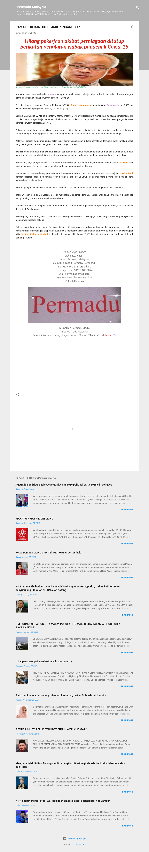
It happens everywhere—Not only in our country (44, 661)
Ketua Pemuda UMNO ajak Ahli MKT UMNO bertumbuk (48, 552)
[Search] (137, 7)
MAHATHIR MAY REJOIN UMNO (34, 518)
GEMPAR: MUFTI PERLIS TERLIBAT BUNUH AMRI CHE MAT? (51, 729)
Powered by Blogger (74, 838)
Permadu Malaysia (31, 7)
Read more (127, 509)
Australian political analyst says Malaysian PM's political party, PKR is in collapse (64, 484)
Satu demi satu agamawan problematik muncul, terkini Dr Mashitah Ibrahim (61, 695)
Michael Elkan (81, 844)
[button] (131, 27)
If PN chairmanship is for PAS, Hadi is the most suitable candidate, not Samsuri (63, 800)
